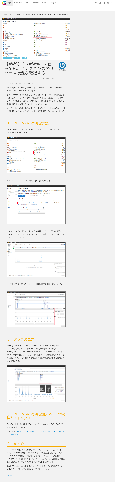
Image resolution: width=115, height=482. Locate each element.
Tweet (10, 475)
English (51, 8)
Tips (6, 8)
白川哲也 (62, 70)
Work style (15, 8)
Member (42, 8)
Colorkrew (32, 8)
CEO (23, 8)
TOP (5, 14)
